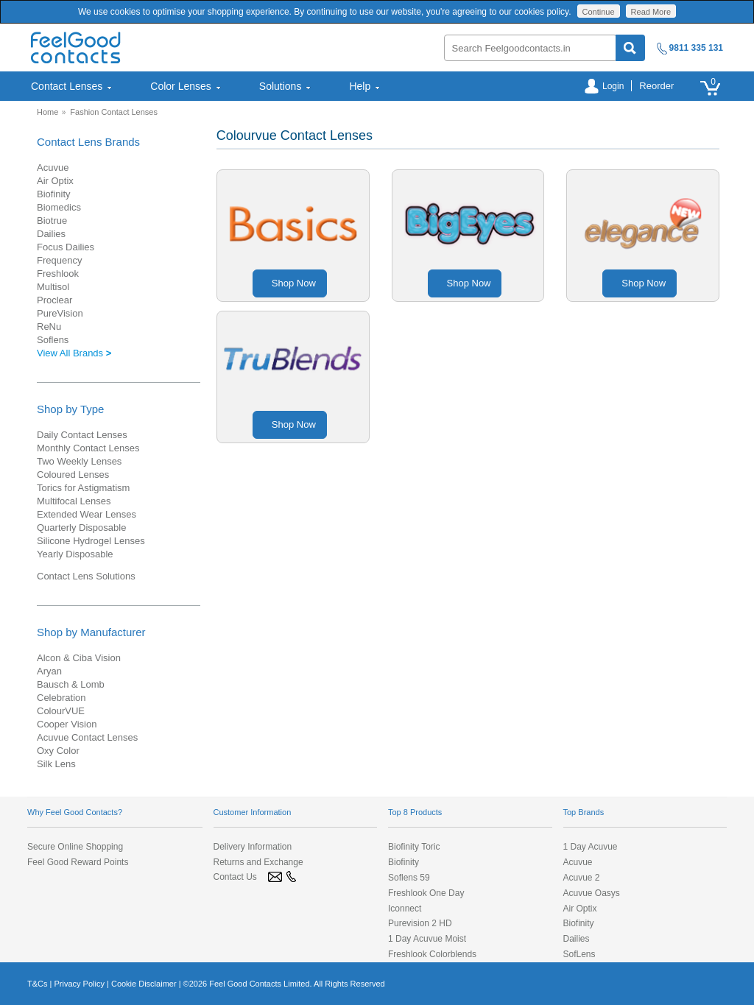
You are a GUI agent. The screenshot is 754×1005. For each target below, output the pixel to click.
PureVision (60, 313)
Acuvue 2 (581, 877)
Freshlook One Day (426, 893)
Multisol (53, 286)
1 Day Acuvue (590, 847)
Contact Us (235, 877)
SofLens (579, 954)
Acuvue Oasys (591, 893)
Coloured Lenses (73, 474)
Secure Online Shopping (75, 847)
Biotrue (52, 220)
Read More (651, 11)
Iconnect (404, 908)
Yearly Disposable (75, 554)
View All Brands (74, 353)
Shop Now (294, 283)
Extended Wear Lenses (86, 514)
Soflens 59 (409, 877)
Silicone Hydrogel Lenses (91, 540)
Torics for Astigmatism (83, 487)
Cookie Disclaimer (144, 983)
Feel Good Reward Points (77, 862)
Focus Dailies (65, 247)
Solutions (285, 86)
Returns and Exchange (258, 862)
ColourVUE (61, 710)
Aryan (49, 671)
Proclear (54, 300)
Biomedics (59, 207)
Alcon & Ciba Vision (79, 657)
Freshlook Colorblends (432, 954)
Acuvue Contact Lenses (87, 737)
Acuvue (52, 167)
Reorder (656, 85)
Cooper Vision (66, 724)
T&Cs (37, 983)
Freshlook (58, 273)
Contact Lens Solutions (86, 576)
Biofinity (54, 194)
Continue (598, 11)
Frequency (59, 260)
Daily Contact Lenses (82, 434)
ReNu (49, 326)
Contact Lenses (72, 86)
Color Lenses (186, 86)
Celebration (61, 697)
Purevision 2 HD (420, 923)
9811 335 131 (696, 48)
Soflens (52, 339)
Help (365, 86)
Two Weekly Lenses (79, 461)
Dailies (51, 233)
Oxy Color (58, 750)
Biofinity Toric (414, 847)
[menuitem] (81, 86)
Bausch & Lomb (71, 684)
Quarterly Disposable (81, 527)
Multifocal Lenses (73, 501)
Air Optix (55, 180)
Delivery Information (253, 847)
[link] (64, 906)
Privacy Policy (79, 983)
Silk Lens (56, 763)
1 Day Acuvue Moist (427, 939)
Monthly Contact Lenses (88, 448)
